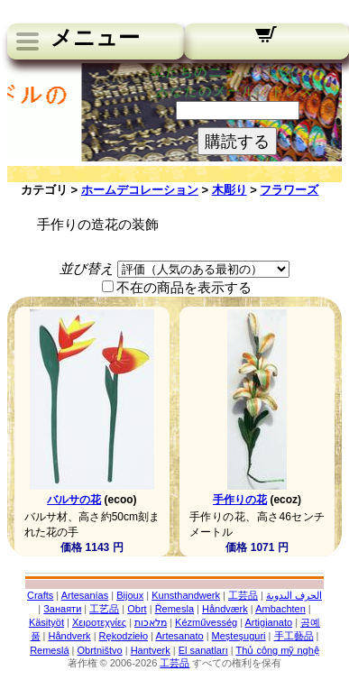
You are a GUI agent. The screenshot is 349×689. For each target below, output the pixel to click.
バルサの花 (74, 499)
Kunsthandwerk (186, 595)
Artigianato (269, 622)
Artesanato (179, 635)
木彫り (229, 190)
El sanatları (203, 650)
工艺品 (104, 608)
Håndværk (225, 608)
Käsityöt (46, 622)
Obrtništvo (100, 650)
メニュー (95, 38)
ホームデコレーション (139, 190)
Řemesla (174, 608)
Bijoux (129, 595)
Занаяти (62, 608)
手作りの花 (240, 499)
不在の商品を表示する (184, 287)
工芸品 (243, 595)
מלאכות (150, 622)
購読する (237, 142)
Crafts (40, 595)
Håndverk (70, 635)
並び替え (87, 268)
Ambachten (280, 608)
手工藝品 (294, 635)
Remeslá (49, 650)
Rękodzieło (123, 635)
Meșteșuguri (239, 635)
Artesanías (85, 595)
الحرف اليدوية (294, 595)
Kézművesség (206, 622)
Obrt (136, 608)
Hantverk (150, 650)
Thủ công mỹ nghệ (276, 650)
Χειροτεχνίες (99, 622)
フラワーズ (289, 190)
